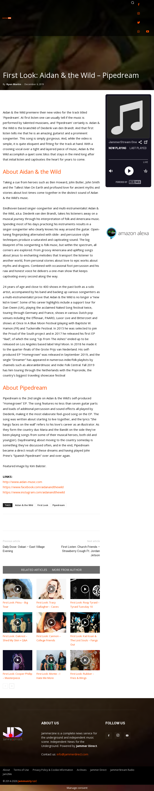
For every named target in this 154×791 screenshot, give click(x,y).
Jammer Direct (98, 770)
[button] (132, 2)
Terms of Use (21, 770)
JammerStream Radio (122, 770)
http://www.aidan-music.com (22, 482)
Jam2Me (7, 774)
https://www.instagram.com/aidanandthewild (34, 492)
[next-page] (11, 686)
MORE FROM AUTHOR (67, 569)
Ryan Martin (13, 84)
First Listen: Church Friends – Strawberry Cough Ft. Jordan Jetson (80, 551)
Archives (81, 770)
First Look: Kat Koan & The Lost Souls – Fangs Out (84, 640)
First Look (42, 505)
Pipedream (59, 505)
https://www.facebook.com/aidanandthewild (33, 487)
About (6, 770)
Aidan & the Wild (24, 505)
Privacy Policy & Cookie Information (53, 770)
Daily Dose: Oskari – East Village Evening (24, 549)
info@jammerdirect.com (72, 754)
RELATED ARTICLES (34, 569)
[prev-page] (5, 686)
